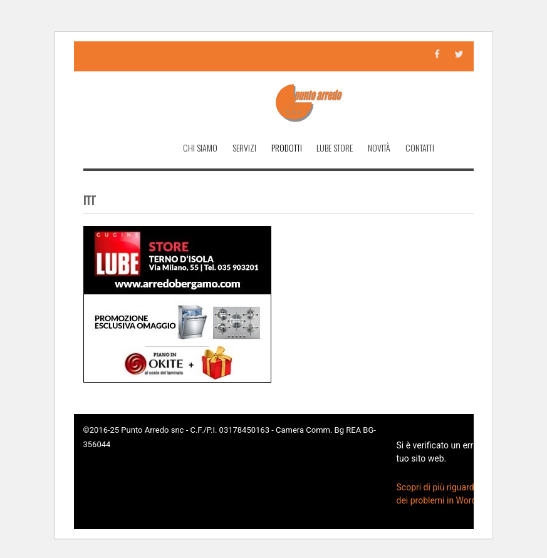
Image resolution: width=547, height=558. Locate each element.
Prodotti (286, 147)
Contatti (419, 147)
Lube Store (334, 147)
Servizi (244, 147)
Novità (379, 147)
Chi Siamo (200, 147)
